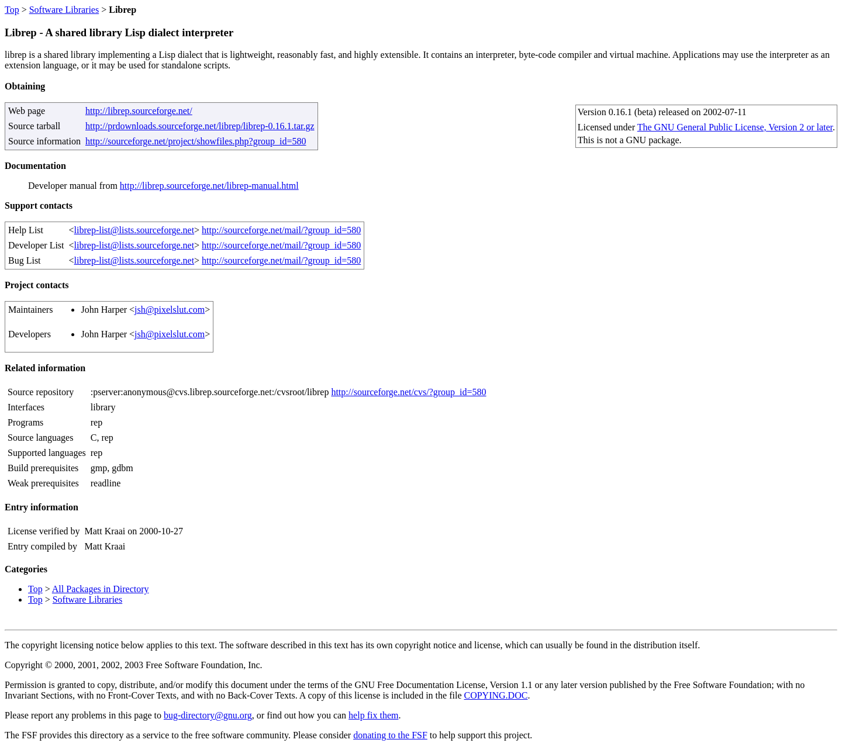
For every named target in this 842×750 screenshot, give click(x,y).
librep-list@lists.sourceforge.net (134, 230)
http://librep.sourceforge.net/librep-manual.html (209, 186)
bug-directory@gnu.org (208, 715)
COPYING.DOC (495, 695)
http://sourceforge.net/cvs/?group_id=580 (408, 392)
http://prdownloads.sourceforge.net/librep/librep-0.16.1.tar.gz (200, 126)
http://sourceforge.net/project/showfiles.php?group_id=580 (195, 141)
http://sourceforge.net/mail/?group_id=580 (281, 230)
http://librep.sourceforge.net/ (138, 111)
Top (12, 10)
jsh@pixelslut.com (169, 309)
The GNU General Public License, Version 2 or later (735, 127)
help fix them (373, 715)
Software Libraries (64, 10)
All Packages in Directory (100, 589)
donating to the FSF (390, 735)
